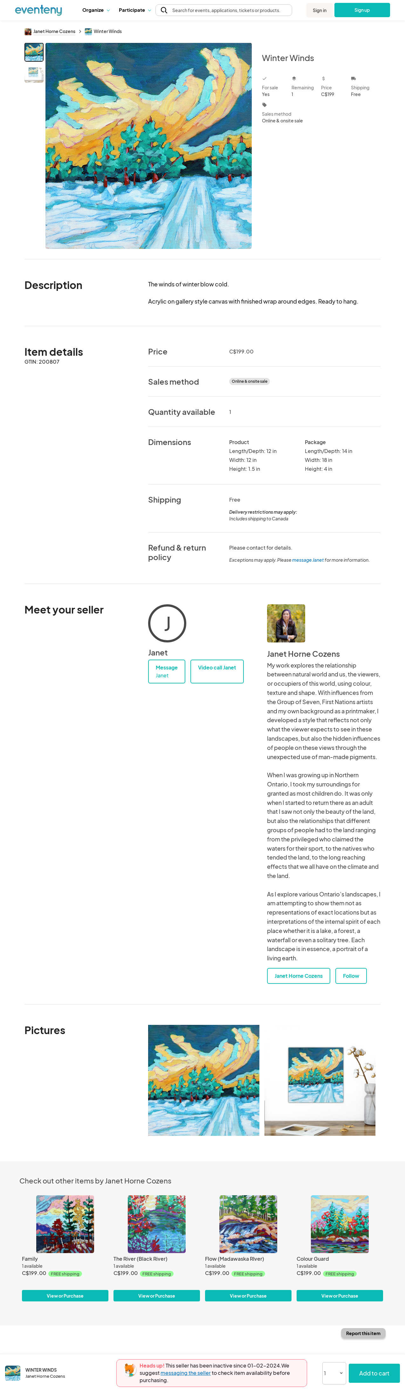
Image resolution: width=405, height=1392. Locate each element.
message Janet (308, 560)
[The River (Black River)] (156, 1224)
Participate (135, 10)
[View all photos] (148, 146)
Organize (95, 10)
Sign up (362, 10)
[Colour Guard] (340, 1224)
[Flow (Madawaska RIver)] (248, 1224)
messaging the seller (186, 1372)
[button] (95, 9)
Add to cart (374, 1373)
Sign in (319, 10)
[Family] (65, 1224)
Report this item (363, 1333)
